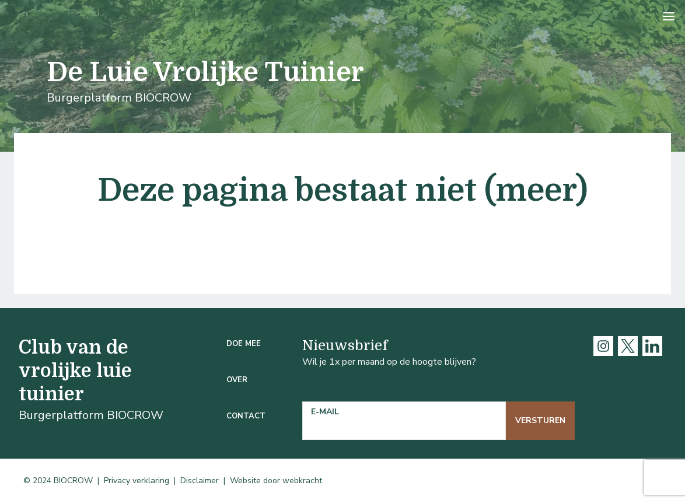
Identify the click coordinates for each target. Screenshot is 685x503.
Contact (245, 416)
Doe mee (243, 343)
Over (236, 380)
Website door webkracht (276, 480)
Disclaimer (199, 480)
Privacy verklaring (136, 480)
